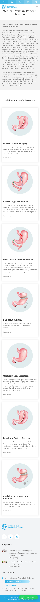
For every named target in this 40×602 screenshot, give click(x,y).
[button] (28, 597)
